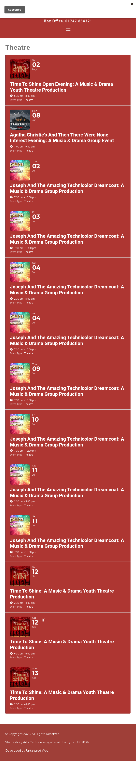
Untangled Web (37, 750)
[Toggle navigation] (68, 30)
